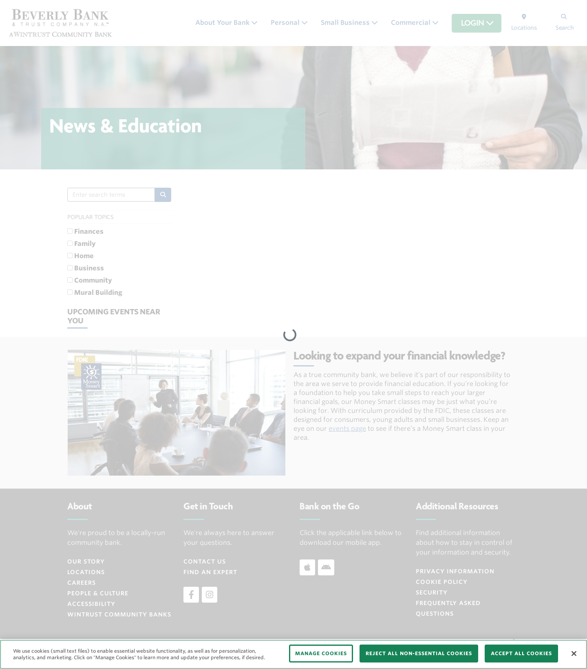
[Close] (574, 653)
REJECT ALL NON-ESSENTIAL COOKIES (419, 653)
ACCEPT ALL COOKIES (521, 653)
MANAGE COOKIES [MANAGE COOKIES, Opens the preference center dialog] (321, 653)
